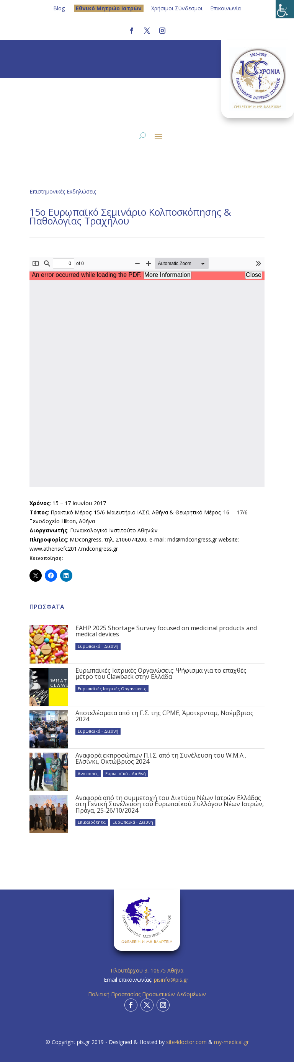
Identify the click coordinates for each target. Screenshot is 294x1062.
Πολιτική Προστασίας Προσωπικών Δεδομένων (147, 994)
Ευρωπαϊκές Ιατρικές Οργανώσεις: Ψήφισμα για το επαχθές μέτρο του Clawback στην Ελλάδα (161, 673)
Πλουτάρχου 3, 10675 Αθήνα (147, 970)
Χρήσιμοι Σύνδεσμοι (177, 8)
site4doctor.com (186, 1042)
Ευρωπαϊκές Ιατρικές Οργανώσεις (112, 688)
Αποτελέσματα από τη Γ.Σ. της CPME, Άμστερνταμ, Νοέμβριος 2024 (164, 716)
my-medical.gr (231, 1042)
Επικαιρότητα (92, 822)
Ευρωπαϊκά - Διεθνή (98, 646)
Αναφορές (88, 773)
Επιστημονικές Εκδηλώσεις (62, 191)
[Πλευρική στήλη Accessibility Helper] (285, 9)
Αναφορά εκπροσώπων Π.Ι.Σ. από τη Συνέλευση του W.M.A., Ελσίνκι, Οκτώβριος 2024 (160, 758)
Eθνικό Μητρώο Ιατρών (109, 8)
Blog (59, 8)
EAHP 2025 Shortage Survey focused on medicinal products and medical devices (166, 631)
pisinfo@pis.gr (172, 979)
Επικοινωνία (225, 8)
